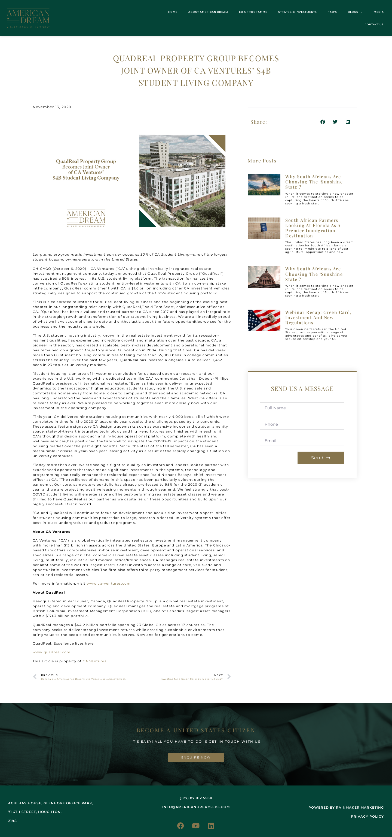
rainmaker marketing (360, 807)
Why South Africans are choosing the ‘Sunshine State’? (314, 182)
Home (172, 11)
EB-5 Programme (253, 11)
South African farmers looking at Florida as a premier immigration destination (313, 228)
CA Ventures (94, 661)
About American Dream (208, 11)
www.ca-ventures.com (109, 583)
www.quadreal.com (52, 652)
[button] (323, 122)
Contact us (374, 24)
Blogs (355, 12)
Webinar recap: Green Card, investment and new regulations (318, 317)
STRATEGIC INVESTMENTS (297, 11)
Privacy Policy (367, 816)
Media (379, 11)
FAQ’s (332, 11)
